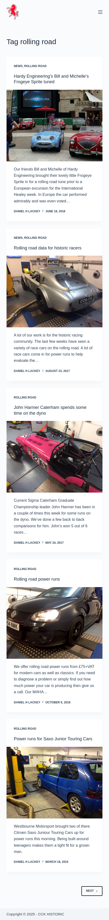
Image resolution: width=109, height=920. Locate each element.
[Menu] (100, 12)
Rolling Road (35, 66)
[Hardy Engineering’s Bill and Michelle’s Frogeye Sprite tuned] (54, 125)
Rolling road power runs (37, 579)
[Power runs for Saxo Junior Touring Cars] (54, 782)
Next (92, 891)
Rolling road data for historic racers (47, 248)
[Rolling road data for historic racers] (54, 291)
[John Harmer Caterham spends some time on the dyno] (54, 457)
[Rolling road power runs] (54, 623)
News (18, 66)
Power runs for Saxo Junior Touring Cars (53, 738)
